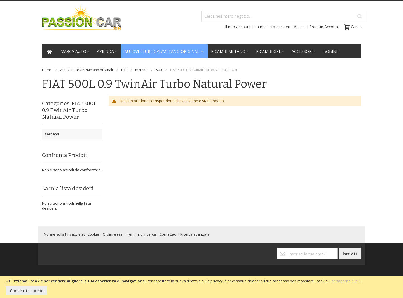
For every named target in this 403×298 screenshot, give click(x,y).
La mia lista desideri (272, 26)
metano (141, 69)
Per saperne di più (345, 280)
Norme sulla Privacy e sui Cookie (71, 234)
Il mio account (238, 26)
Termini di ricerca (141, 234)
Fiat (124, 69)
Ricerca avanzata (195, 234)
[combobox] (283, 16)
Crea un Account (324, 26)
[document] (201, 287)
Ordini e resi (113, 234)
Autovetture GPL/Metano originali (86, 69)
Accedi (300, 26)
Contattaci (168, 234)
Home (47, 69)
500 (159, 69)
